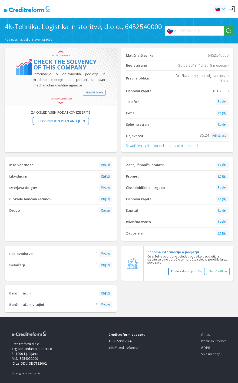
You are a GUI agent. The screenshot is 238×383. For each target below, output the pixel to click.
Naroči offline (218, 271)
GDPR (205, 347)
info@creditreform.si (124, 347)
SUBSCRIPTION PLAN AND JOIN (60, 121)
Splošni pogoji (211, 354)
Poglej (222, 101)
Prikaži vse (219, 136)
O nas (205, 334)
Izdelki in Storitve (213, 341)
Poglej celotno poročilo (186, 271)
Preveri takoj (94, 92)
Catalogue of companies (27, 373)
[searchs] (201, 31)
